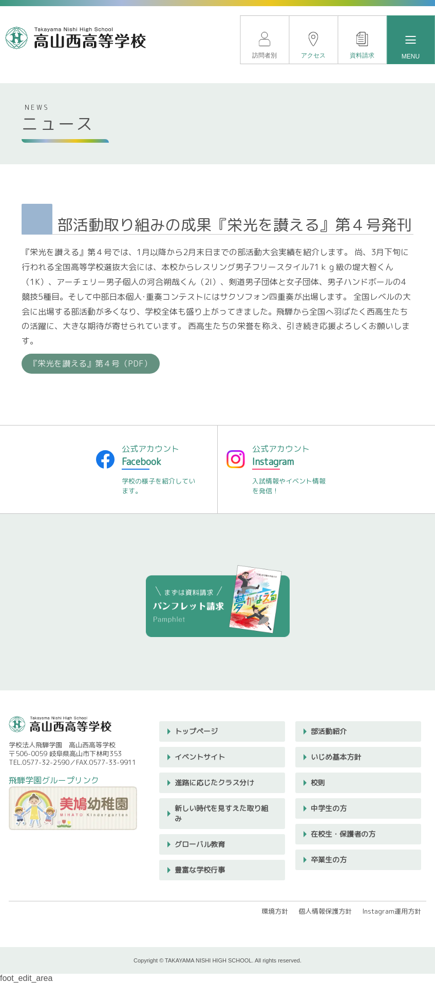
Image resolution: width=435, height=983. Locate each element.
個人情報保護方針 (325, 911)
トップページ (196, 731)
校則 (318, 782)
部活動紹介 (329, 731)
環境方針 (274, 911)
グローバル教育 (200, 844)
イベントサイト (200, 757)
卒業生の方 (329, 859)
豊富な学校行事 (200, 870)
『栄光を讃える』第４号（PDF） (90, 363)
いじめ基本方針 (336, 757)
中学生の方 (329, 808)
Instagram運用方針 (391, 911)
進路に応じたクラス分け (214, 782)
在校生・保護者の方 (343, 834)
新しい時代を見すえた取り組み (221, 813)
